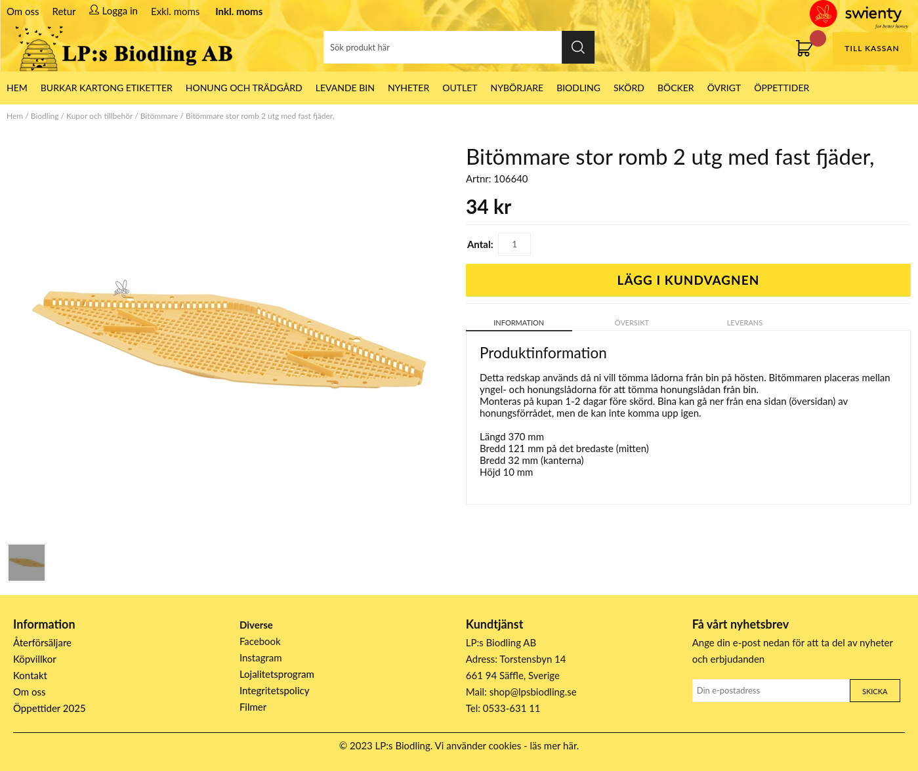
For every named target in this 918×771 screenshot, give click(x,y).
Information (518, 322)
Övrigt (724, 87)
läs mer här (553, 745)
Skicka (874, 691)
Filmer (253, 707)
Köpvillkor (34, 659)
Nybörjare (517, 87)
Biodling (578, 87)
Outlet (459, 87)
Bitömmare (159, 116)
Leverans (745, 322)
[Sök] (459, 47)
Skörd (629, 87)
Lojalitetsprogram (277, 674)
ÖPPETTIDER (781, 87)
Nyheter (408, 87)
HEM (17, 87)
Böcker (675, 87)
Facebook (260, 641)
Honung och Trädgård (244, 87)
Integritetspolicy (275, 690)
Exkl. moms (175, 11)
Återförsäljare (42, 642)
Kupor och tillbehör (99, 116)
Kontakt (30, 675)
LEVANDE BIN (345, 87)
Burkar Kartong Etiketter (107, 87)
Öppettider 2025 (49, 708)
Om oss (23, 11)
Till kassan (872, 48)
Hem (15, 116)
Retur (64, 11)
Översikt (632, 322)
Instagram (261, 657)
